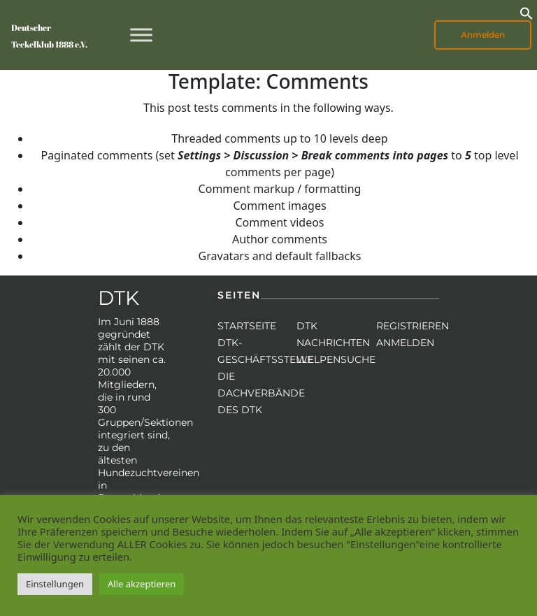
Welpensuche (335, 359)
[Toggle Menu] (141, 34)
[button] (527, 12)
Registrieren (412, 326)
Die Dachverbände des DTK (261, 393)
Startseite (246, 326)
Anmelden (483, 34)
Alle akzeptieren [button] (142, 584)
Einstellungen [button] (55, 584)
